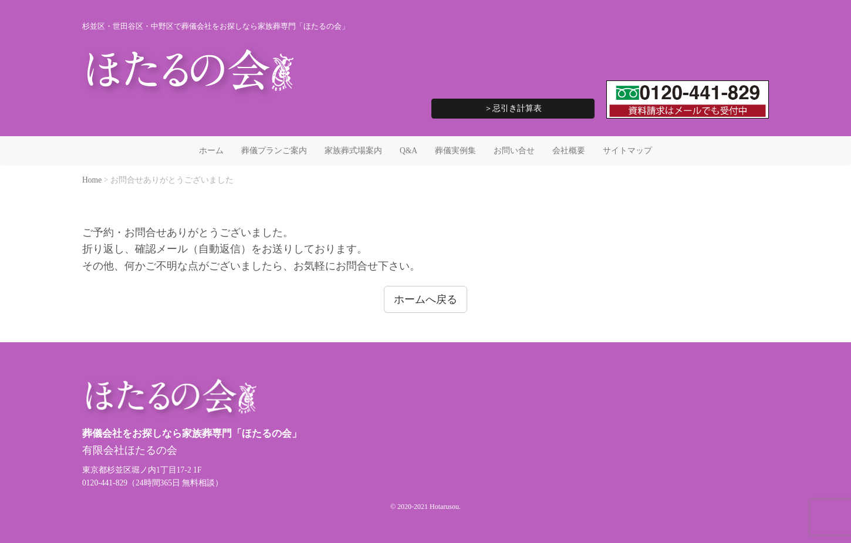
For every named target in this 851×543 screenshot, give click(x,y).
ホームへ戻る (425, 299)
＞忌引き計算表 (513, 108)
